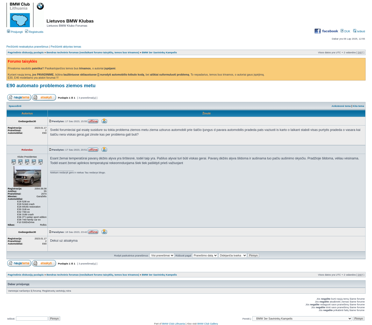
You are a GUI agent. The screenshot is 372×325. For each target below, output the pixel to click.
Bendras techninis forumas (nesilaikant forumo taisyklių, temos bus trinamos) (93, 52)
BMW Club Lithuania (173, 323)
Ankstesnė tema (341, 106)
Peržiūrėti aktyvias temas (66, 46)
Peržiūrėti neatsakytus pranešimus (27, 46)
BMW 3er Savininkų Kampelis (159, 52)
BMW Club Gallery (207, 323)
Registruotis (34, 31)
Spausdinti (15, 106)
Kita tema (358, 106)
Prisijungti (15, 31)
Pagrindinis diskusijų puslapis (26, 52)
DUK (345, 31)
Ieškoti (359, 31)
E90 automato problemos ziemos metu (51, 85)
